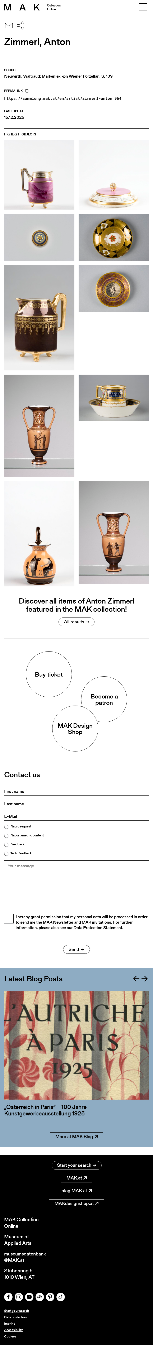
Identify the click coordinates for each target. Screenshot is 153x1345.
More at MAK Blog (76, 1143)
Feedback (17, 844)
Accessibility (13, 1330)
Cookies (10, 1336)
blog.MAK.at (76, 1190)
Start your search (76, 1165)
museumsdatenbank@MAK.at (26, 1256)
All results (76, 622)
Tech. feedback (21, 853)
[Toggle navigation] (143, 7)
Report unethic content (27, 835)
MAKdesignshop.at (76, 1203)
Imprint (9, 1323)
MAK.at (76, 1177)
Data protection (15, 1317)
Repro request (20, 826)
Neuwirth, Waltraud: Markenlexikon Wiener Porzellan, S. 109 (58, 76)
